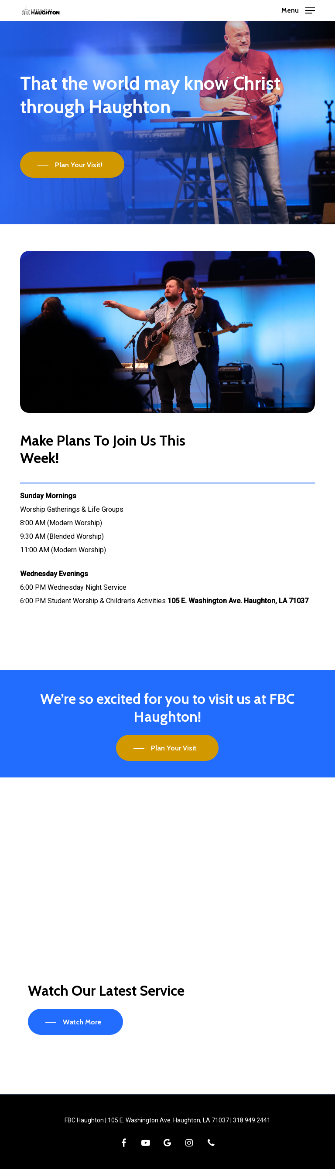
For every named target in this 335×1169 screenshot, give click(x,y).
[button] (298, 9)
